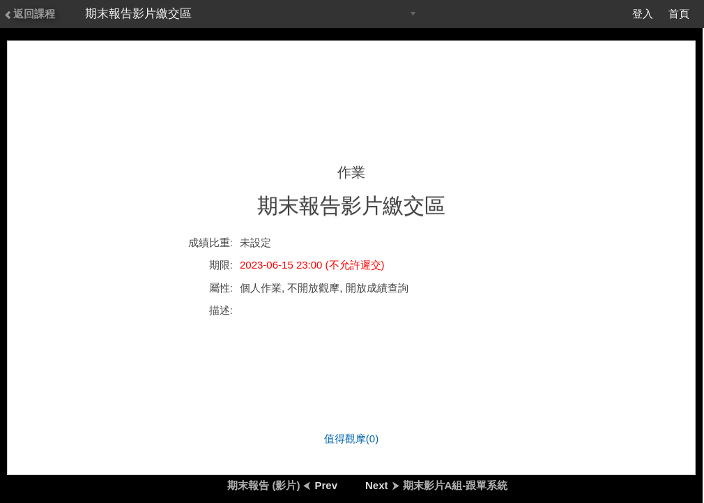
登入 (642, 14)
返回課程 (29, 14)
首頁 (678, 14)
